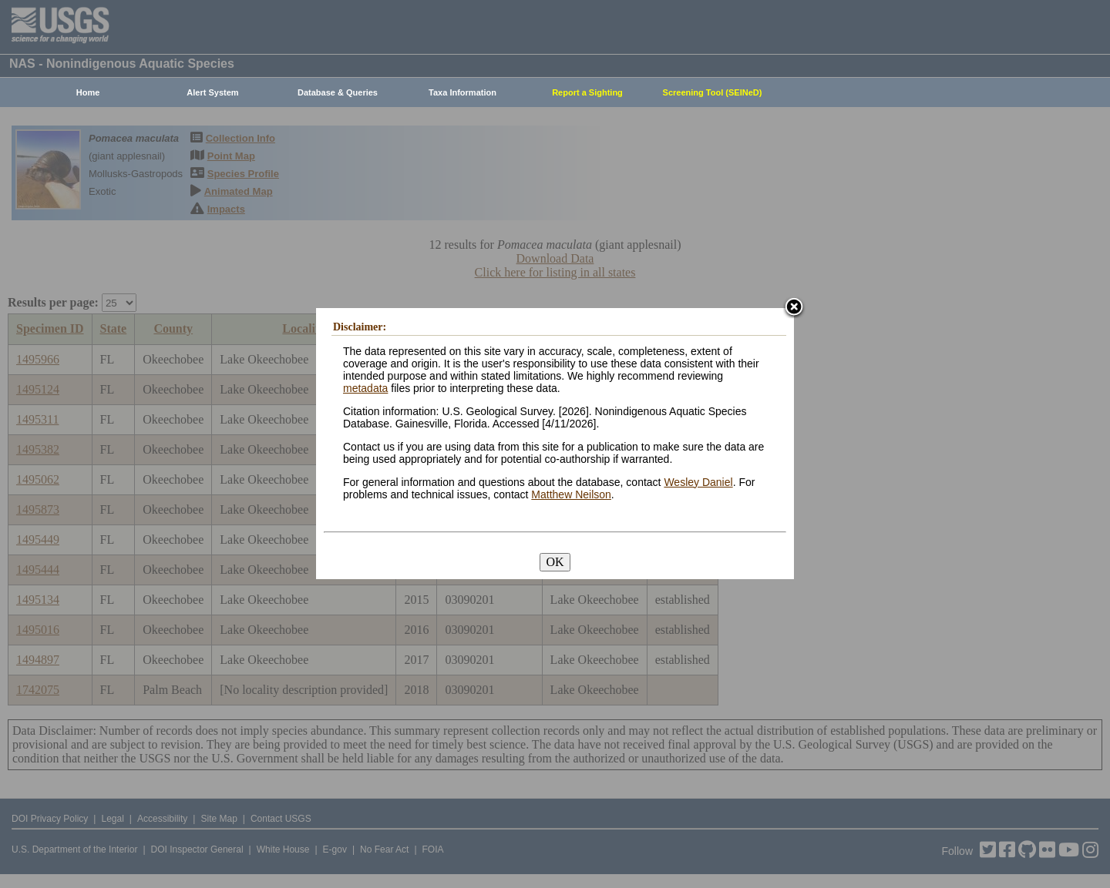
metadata (365, 388)
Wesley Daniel (698, 482)
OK (554, 561)
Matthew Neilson (571, 494)
